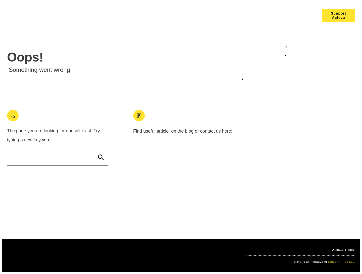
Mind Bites (72, 255)
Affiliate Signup (343, 249)
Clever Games (93, 255)
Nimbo (111, 255)
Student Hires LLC (341, 261)
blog (189, 131)
